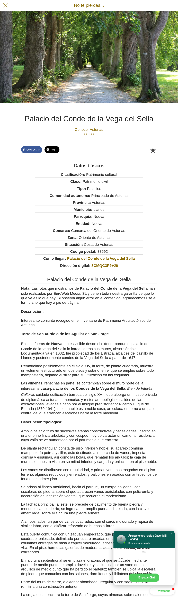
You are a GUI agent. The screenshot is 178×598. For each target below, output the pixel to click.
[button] (171, 533)
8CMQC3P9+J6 (104, 265)
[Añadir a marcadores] (153, 150)
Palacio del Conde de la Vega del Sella (101, 258)
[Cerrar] (5, 5)
